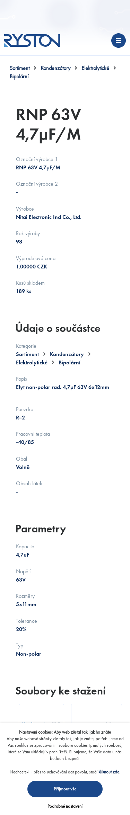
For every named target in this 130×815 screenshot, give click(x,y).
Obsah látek (29, 483)
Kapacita (25, 546)
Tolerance (26, 620)
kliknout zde (108, 772)
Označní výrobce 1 (37, 159)
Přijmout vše (65, 789)
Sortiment (19, 68)
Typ (19, 645)
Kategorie (26, 345)
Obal (21, 458)
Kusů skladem (30, 282)
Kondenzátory (55, 68)
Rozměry (25, 596)
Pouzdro (24, 409)
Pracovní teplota (33, 433)
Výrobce (25, 208)
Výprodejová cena (35, 258)
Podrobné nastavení (65, 806)
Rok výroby (28, 233)
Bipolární (19, 76)
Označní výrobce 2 (37, 183)
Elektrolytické (95, 68)
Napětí (23, 571)
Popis (21, 378)
